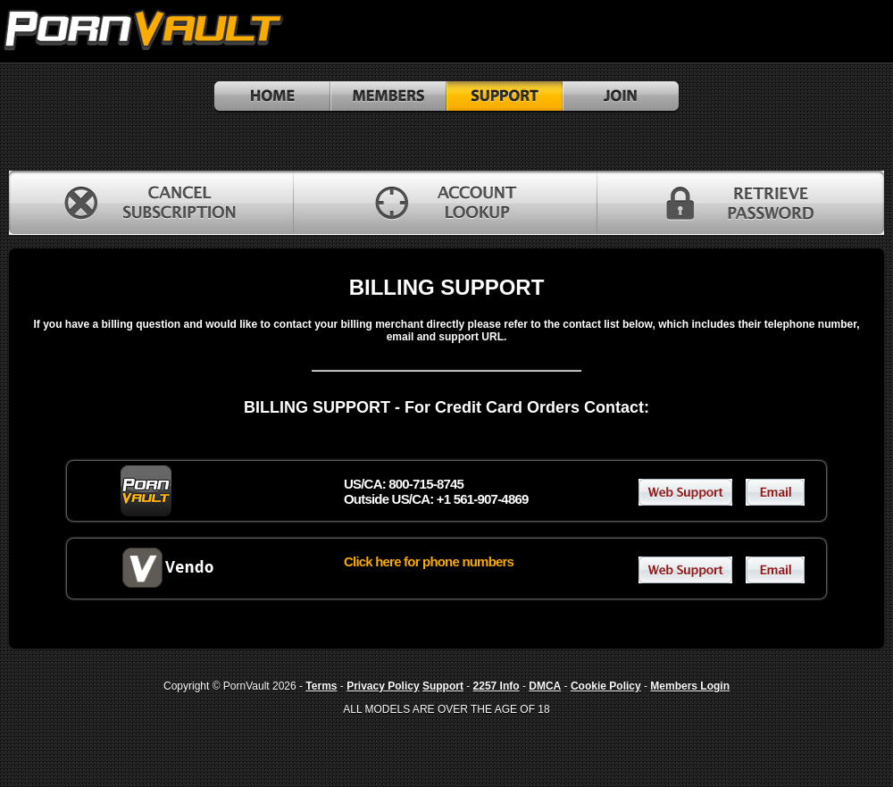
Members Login (690, 686)
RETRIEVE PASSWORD (740, 203)
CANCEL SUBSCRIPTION (151, 203)
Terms (321, 686)
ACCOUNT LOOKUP (445, 203)
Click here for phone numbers (428, 561)
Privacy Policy (382, 686)
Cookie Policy (606, 686)
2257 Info (496, 686)
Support (442, 686)
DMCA (545, 686)
